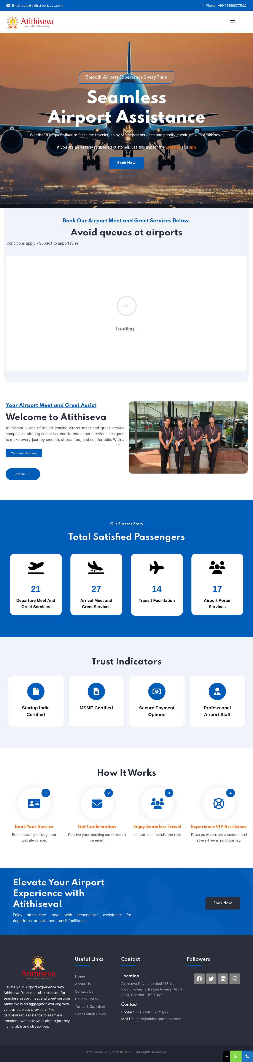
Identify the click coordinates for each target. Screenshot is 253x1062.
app (192, 147)
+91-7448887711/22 (232, 5)
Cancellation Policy (90, 1014)
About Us (22, 474)
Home (80, 976)
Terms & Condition (90, 1006)
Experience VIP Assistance (219, 842)
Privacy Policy (86, 999)
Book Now (126, 163)
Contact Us (84, 991)
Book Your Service (34, 842)
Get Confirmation (97, 842)
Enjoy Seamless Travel (157, 840)
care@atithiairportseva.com (42, 5)
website (172, 147)
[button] (24, 453)
